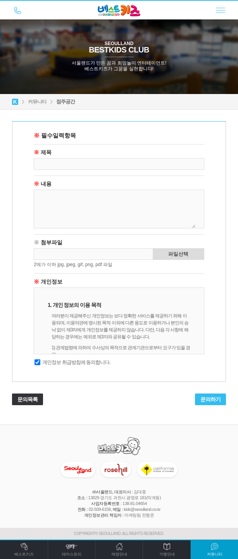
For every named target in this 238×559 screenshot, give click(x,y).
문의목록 (27, 399)
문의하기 (210, 399)
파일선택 (178, 254)
